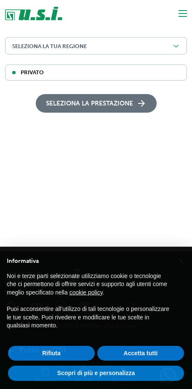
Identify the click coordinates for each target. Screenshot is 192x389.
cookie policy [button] (86, 301)
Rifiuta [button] (51, 362)
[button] (181, 269)
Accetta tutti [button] (141, 362)
